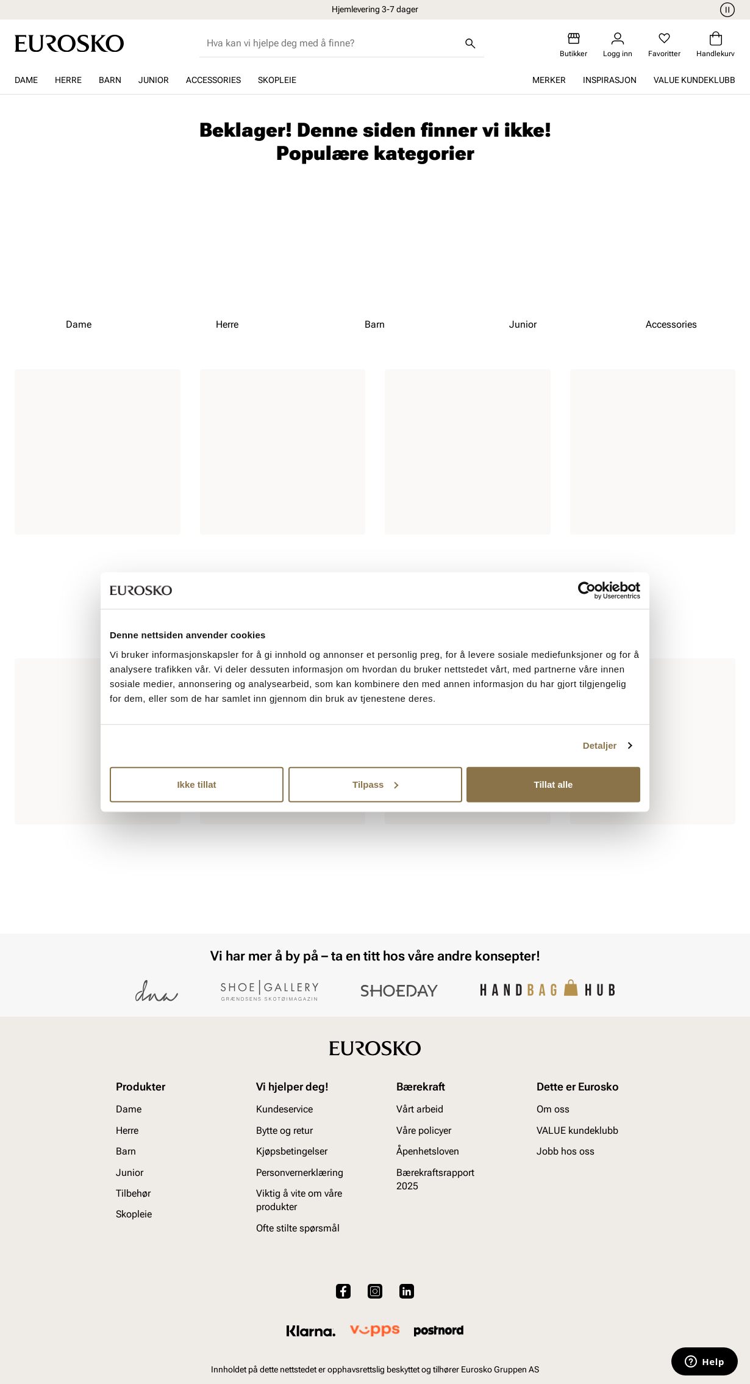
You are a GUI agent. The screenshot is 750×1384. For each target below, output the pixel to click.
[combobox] (332, 43)
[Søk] (470, 43)
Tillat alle (553, 784)
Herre (68, 80)
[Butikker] (573, 45)
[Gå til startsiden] (69, 43)
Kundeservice (284, 1109)
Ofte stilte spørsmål (298, 1228)
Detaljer (600, 745)
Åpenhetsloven (427, 1151)
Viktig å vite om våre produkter (299, 1200)
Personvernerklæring (299, 1172)
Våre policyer (423, 1130)
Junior (153, 80)
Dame (26, 80)
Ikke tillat (196, 784)
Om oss (553, 1109)
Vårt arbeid (419, 1109)
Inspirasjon (610, 80)
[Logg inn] (617, 45)
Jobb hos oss (566, 1151)
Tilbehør (133, 1193)
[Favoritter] (664, 45)
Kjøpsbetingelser (291, 1151)
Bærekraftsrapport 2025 (435, 1179)
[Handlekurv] (715, 45)
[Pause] (725, 10)
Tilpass (375, 784)
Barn (110, 80)
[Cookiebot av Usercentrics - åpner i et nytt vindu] (587, 591)
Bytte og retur (284, 1130)
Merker (549, 80)
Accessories (213, 80)
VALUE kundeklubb (694, 80)
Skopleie (277, 80)
